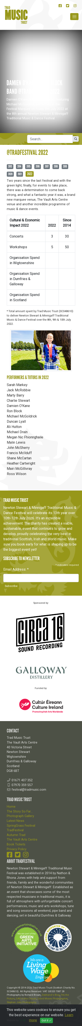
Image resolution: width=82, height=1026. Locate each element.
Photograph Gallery (20, 816)
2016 (38, 166)
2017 (47, 166)
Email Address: (16, 569)
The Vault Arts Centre (22, 839)
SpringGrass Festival (21, 826)
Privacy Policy (16, 849)
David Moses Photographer (53, 998)
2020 (10, 174)
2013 (10, 166)
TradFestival (15, 830)
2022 (29, 174)
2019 (65, 166)
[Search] (50, 139)
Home (11, 807)
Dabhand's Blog (51, 995)
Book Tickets (16, 844)
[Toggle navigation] (74, 16)
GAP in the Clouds (26, 998)
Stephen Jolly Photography (21, 1002)
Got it (46, 1020)
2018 (56, 166)
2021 (20, 174)
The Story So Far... (20, 811)
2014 (19, 166)
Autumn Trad (16, 835)
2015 (28, 166)
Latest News (15, 821)
